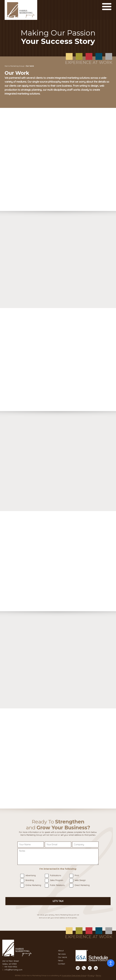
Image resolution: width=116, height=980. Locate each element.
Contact (61, 963)
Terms (98, 975)
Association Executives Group (74, 975)
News (60, 960)
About (61, 950)
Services (62, 954)
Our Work (62, 957)
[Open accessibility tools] (110, 963)
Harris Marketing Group (14, 66)
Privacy (91, 975)
